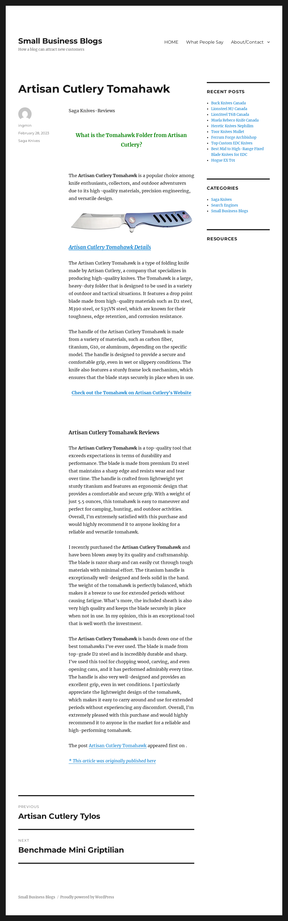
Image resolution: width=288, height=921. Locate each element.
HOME (171, 42)
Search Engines (224, 205)
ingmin (25, 125)
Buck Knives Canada (228, 103)
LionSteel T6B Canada (230, 114)
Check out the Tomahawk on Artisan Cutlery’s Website (131, 392)
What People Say (204, 42)
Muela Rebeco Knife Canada (235, 120)
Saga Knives (29, 140)
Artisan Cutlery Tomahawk (118, 745)
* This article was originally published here (112, 761)
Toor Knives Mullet (227, 131)
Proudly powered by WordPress (87, 897)
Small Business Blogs (60, 41)
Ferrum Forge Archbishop (233, 137)
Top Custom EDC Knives (232, 143)
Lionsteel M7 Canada (229, 109)
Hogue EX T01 (223, 160)
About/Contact (247, 42)
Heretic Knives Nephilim (232, 126)
